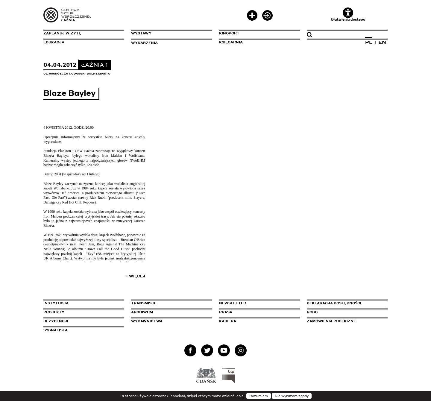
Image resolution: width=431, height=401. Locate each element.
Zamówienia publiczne (345, 321)
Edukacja (53, 42)
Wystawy (141, 33)
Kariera (227, 321)
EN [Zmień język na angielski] (382, 42)
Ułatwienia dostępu (348, 14)
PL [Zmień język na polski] (368, 42)
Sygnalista (55, 330)
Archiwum (142, 312)
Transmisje (169, 303)
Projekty (53, 312)
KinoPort (229, 33)
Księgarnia (231, 42)
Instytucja (56, 303)
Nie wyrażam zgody (292, 396)
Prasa (225, 312)
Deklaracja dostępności (334, 303)
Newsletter (232, 303)
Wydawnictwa (147, 321)
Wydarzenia (144, 43)
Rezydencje (56, 321)
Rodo (312, 312)
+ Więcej (135, 276)
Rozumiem (258, 396)
